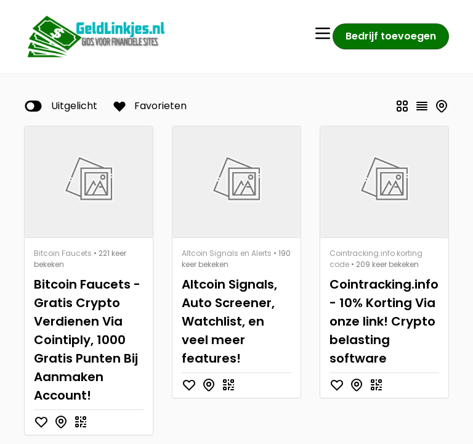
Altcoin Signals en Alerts (227, 253)
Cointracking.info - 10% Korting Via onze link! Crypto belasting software (384, 321)
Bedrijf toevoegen (391, 36)
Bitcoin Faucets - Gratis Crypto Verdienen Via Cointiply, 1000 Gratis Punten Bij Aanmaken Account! (87, 340)
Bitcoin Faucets (63, 253)
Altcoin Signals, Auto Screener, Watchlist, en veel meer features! (229, 321)
